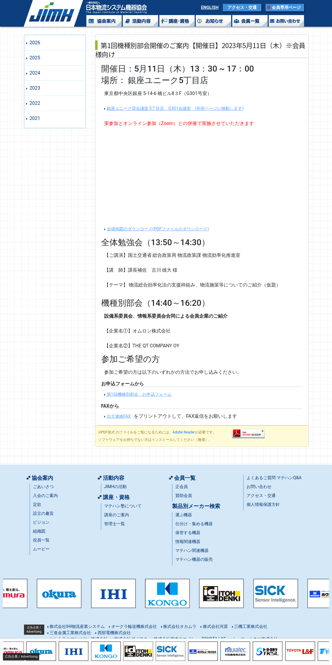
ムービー (41, 549)
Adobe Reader (184, 432)
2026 (35, 42)
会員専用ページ (286, 7)
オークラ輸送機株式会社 (133, 626)
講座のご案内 (116, 514)
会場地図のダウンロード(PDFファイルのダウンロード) (158, 229)
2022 (35, 103)
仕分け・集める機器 (194, 523)
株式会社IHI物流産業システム (77, 626)
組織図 (39, 531)
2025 (35, 58)
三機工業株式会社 (250, 626)
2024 (35, 73)
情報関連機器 (187, 541)
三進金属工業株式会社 (70, 632)
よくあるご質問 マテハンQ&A (274, 477)
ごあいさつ (43, 486)
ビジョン (41, 522)
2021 (35, 118)
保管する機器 (187, 532)
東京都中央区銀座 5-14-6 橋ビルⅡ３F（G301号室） (158, 93)
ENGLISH (209, 7)
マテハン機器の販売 (194, 559)
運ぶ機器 (183, 514)
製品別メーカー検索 (196, 506)
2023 (35, 88)
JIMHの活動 (115, 486)
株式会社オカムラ (179, 626)
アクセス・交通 (242, 7)
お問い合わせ (259, 486)
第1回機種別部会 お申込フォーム (139, 394)
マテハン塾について (123, 506)
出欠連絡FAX (119, 416)
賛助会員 (183, 495)
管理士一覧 (114, 523)
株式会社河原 (215, 626)
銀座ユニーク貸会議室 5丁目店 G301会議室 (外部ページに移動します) (175, 108)
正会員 (181, 486)
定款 (37, 504)
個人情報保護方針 (263, 504)
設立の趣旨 (43, 513)
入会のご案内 (45, 495)
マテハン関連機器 (192, 550)
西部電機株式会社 (113, 632)
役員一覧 (41, 540)
